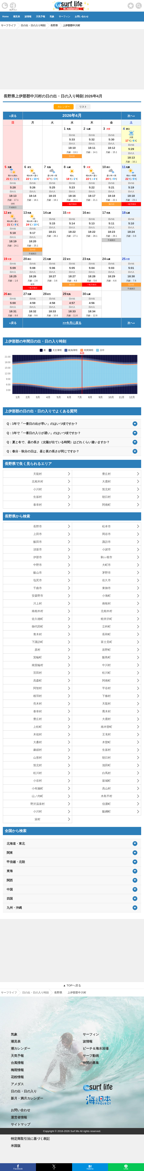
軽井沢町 (106, 618)
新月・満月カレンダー (27, 1098)
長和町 (106, 634)
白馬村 (106, 773)
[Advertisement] (72, 58)
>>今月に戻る (72, 322)
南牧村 (106, 603)
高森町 (37, 680)
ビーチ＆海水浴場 (96, 1048)
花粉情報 (17, 1077)
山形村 (37, 757)
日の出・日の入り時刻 (35, 992)
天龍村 (37, 473)
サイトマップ (20, 1124)
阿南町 (106, 504)
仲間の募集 (91, 1063)
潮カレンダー (20, 1048)
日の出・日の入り (24, 1091)
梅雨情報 (17, 1070)
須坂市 (37, 549)
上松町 (37, 726)
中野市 (37, 564)
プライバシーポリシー (27, 1132)
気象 (52, 16)
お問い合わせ (81, 16)
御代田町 (37, 626)
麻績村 (37, 749)
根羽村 (37, 695)
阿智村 (37, 688)
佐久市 (106, 580)
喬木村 (106, 711)
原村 (37, 649)
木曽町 (106, 742)
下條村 (106, 695)
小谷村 (37, 780)
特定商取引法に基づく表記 (30, 1139)
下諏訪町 (37, 641)
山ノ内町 (37, 796)
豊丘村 (106, 473)
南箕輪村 (37, 665)
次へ (130, 115)
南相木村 (37, 611)
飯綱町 (106, 811)
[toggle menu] (138, 4)
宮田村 (37, 672)
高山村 (106, 788)
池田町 (106, 765)
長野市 (37, 526)
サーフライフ (9, 992)
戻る (14, 115)
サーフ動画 (91, 1056)
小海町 (106, 595)
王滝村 (106, 734)
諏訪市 (106, 541)
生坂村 (37, 496)
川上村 (37, 603)
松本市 (106, 526)
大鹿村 (106, 481)
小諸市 (106, 549)
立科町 (106, 626)
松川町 (106, 672)
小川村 (37, 489)
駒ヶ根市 (106, 557)
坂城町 (106, 780)
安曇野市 (37, 595)
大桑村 (37, 742)
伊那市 (37, 557)
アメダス (17, 1084)
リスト (83, 106)
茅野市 (106, 572)
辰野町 (106, 649)
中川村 (106, 665)
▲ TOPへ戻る (72, 985)
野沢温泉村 (37, 803)
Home (5, 16)
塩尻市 (37, 580)
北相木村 (37, 481)
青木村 (37, 634)
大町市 (106, 564)
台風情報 (17, 1063)
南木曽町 (106, 726)
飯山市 (37, 572)
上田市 (37, 534)
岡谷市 (106, 534)
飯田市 (37, 541)
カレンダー (63, 106)
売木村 (37, 703)
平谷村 (106, 688)
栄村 (37, 819)
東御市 (106, 588)
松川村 (37, 773)
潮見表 (16, 16)
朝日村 (106, 496)
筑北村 (106, 489)
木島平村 (106, 796)
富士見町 (106, 641)
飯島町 (106, 657)
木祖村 (37, 734)
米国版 (16, 1146)
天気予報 (40, 16)
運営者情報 (19, 1117)
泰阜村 (37, 504)
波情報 (28, 16)
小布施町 (37, 788)
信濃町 (106, 803)
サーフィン (64, 16)
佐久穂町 (37, 618)
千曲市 (37, 588)
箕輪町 (37, 657)
